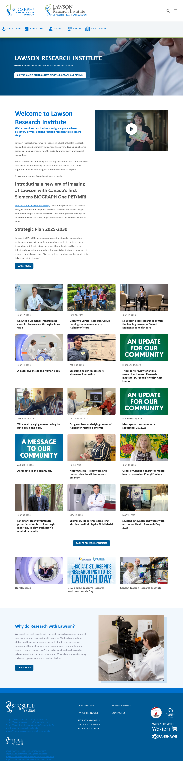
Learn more (24, 266)
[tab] (175, 11)
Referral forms (121, 705)
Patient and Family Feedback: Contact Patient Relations (89, 724)
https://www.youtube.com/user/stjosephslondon (29, 731)
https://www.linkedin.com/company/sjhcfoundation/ (30, 757)
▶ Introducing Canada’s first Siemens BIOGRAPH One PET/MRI (50, 75)
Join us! (77, 29)
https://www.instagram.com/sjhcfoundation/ (26, 754)
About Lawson (98, 29)
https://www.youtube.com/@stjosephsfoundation (28, 759)
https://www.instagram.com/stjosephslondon (27, 722)
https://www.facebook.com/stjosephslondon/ (27, 719)
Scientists (59, 29)
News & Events (37, 29)
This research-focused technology (32, 205)
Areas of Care (86, 705)
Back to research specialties (91, 543)
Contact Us (118, 713)
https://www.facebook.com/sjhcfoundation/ (26, 751)
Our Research (13, 29)
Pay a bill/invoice (88, 713)
